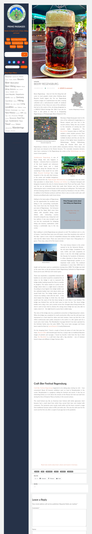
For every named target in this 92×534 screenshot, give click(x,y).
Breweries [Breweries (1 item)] (21, 89)
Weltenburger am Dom (78, 151)
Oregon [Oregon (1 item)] (6, 115)
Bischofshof (63, 131)
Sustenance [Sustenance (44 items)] (13, 121)
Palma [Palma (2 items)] (10, 115)
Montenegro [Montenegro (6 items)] (14, 110)
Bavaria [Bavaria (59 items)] (20, 79)
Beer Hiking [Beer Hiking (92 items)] (10, 86)
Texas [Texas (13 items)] (21, 121)
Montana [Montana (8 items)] (7, 110)
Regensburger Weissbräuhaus (57, 179)
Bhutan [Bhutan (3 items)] (23, 86)
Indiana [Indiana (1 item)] (14, 104)
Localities (36, 81)
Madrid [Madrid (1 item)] (15, 107)
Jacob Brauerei (52, 326)
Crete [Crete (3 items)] (16, 92)
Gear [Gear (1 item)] (14, 97)
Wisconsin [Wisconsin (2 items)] (13, 130)
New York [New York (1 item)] (18, 113)
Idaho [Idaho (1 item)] (11, 104)
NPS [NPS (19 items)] (21, 113)
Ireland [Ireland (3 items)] (18, 104)
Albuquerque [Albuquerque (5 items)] (8, 76)
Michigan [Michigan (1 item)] (24, 107)
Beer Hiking (49, 471)
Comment (36, 508)
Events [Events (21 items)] (7, 97)
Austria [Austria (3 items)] (10, 79)
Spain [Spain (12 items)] (6, 121)
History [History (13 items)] (7, 104)
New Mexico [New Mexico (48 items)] (10, 113)
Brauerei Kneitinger (44, 173)
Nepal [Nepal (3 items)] (23, 110)
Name (34, 529)
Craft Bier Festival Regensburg (43, 388)
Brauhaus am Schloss (60, 182)
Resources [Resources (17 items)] (13, 118)
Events (56, 471)
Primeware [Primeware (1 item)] (7, 118)
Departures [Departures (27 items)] (20, 94)
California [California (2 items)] (7, 92)
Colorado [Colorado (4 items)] (12, 92)
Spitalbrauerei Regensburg (42, 157)
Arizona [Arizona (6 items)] (21, 76)
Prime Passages (16, 26)
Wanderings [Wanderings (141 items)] (18, 127)
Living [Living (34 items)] (23, 104)
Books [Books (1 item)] (18, 89)
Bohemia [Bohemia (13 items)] (13, 89)
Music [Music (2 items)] (19, 110)
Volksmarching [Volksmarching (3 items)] (8, 128)
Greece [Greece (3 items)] (15, 101)
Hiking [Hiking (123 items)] (21, 100)
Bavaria (37, 471)
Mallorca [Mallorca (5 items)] (20, 107)
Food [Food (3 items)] (12, 97)
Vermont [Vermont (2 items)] (13, 124)
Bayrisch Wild (42, 332)
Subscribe (24, 67)
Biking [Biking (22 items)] (7, 89)
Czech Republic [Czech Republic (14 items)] (10, 94)
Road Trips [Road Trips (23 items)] (21, 118)
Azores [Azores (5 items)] (15, 79)
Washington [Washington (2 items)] (7, 130)
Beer (43, 471)
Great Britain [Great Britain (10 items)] (9, 101)
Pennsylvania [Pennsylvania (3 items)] (15, 115)
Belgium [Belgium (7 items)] (18, 86)
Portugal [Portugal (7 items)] (20, 115)
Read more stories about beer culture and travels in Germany (59, 465)
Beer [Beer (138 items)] (7, 82)
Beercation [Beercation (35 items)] (14, 83)
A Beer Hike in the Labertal (72, 220)
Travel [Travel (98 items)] (7, 124)
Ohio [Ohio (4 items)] (25, 113)
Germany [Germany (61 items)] (20, 97)
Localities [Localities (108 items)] (9, 107)
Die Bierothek (42, 337)
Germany (63, 471)
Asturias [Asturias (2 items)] (6, 79)
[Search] (24, 54)
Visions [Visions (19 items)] (18, 124)
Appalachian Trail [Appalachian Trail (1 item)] (15, 76)
